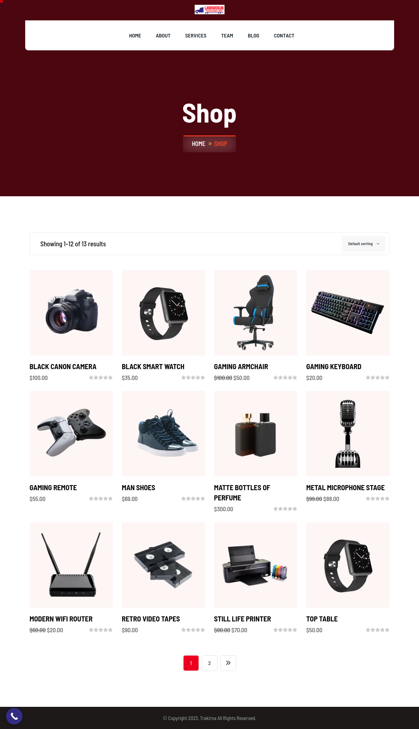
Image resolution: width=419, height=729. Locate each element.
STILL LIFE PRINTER (242, 618)
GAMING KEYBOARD (333, 366)
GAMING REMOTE (53, 487)
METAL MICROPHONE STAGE (345, 487)
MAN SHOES (138, 487)
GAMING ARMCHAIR (241, 366)
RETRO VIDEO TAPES (151, 618)
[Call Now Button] (14, 716)
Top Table (322, 618)
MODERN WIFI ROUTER (61, 618)
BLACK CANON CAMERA (63, 366)
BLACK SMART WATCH (153, 366)
